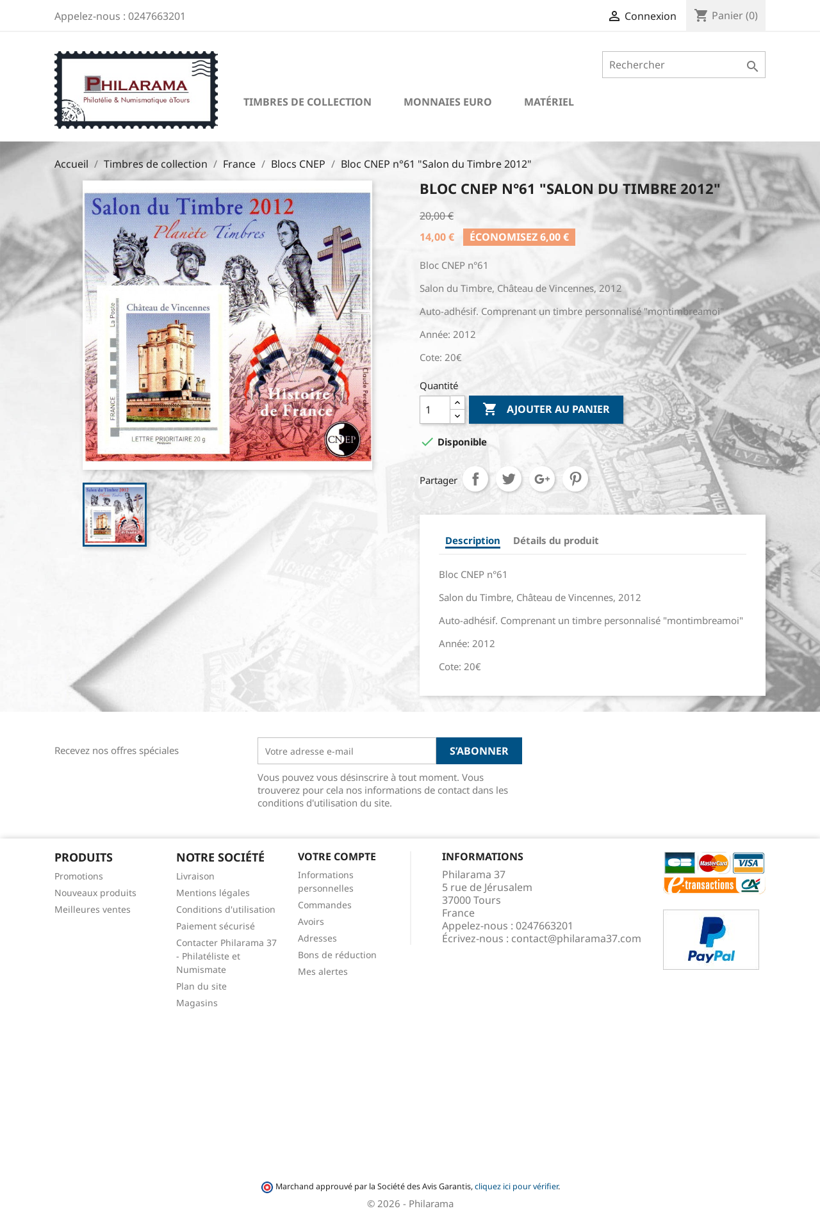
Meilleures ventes (92, 909)
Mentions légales (213, 893)
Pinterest (575, 479)
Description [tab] (472, 540)
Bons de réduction (337, 955)
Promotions (78, 876)
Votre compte (337, 856)
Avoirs (311, 921)
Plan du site (201, 986)
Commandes (325, 905)
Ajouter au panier (546, 409)
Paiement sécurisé (215, 926)
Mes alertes (323, 971)
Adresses (317, 938)
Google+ (542, 479)
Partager (475, 479)
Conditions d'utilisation (225, 909)
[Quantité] (435, 410)
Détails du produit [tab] (556, 540)
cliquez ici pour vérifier (516, 1186)
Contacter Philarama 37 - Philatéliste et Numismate (226, 955)
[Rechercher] (684, 64)
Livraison (195, 876)
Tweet (508, 479)
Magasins (197, 1003)
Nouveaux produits (95, 893)
